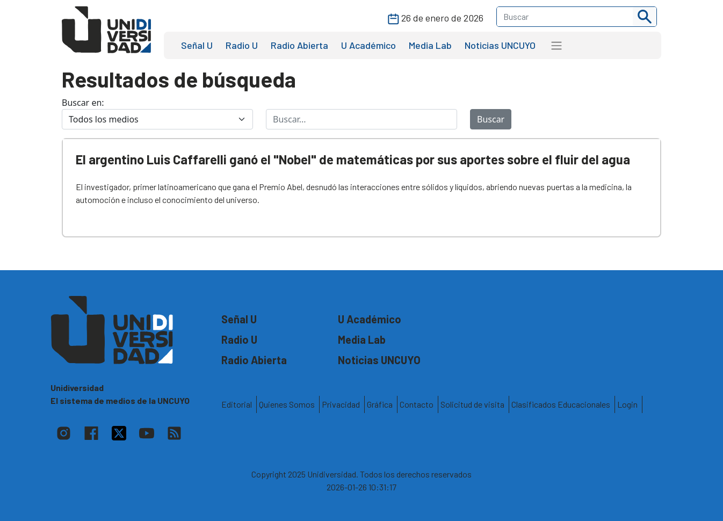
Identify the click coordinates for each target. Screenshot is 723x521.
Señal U (197, 45)
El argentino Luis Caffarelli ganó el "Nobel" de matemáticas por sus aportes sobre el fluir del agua (353, 159)
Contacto (416, 404)
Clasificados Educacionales (560, 404)
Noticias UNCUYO (500, 45)
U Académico (368, 45)
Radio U (242, 45)
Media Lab (430, 45)
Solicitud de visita (472, 404)
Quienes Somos (287, 404)
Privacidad (341, 404)
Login (627, 404)
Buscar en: (83, 102)
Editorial (236, 404)
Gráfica (380, 404)
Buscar (490, 119)
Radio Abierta (299, 45)
